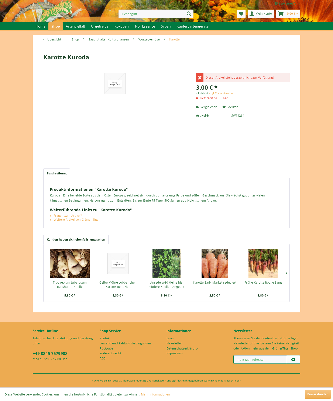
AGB (103, 358)
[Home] (40, 26)
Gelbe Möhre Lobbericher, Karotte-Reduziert (118, 284)
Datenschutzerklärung (182, 348)
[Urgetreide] (99, 26)
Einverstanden (317, 394)
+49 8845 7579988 (50, 353)
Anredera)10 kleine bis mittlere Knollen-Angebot (166, 284)
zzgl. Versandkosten (221, 93)
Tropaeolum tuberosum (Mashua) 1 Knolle (70, 284)
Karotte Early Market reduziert (214, 282)
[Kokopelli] (121, 26)
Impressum (174, 353)
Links (170, 338)
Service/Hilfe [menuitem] (286, 3)
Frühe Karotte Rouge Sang (263, 282)
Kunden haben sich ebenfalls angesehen (76, 239)
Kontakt (105, 338)
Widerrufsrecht (110, 353)
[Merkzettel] (241, 14)
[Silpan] (166, 26)
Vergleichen (206, 107)
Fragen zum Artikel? (66, 215)
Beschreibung (56, 173)
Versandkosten (157, 380)
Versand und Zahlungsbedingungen (125, 343)
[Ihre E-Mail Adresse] (260, 359)
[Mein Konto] (261, 14)
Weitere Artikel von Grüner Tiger (75, 219)
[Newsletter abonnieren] (293, 359)
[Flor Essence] (145, 26)
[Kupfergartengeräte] (193, 26)
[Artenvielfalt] (75, 26)
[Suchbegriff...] (156, 14)
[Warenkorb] (288, 14)
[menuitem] (156, 14)
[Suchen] (189, 14)
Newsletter (174, 343)
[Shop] (55, 26)
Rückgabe (106, 348)
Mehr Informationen (155, 394)
